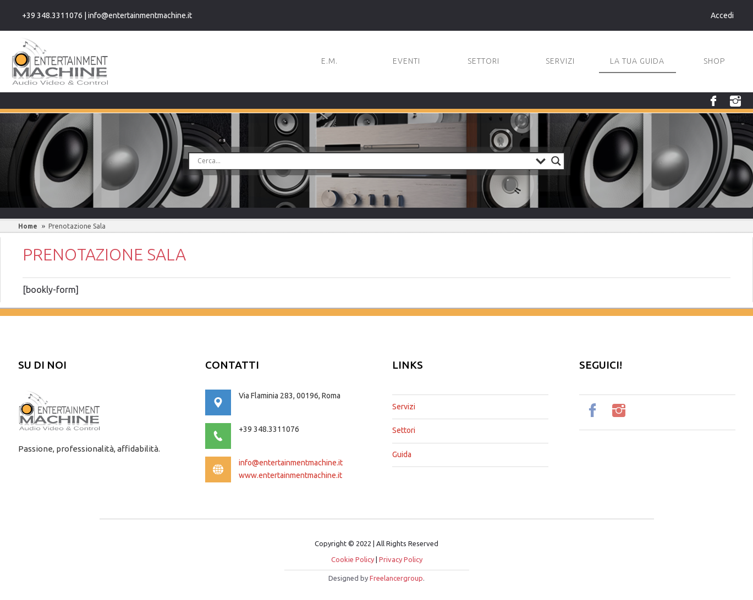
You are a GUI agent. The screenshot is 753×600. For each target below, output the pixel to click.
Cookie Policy (352, 559)
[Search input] (363, 161)
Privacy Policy (400, 559)
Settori (403, 430)
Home (27, 226)
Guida (401, 454)
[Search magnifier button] (556, 161)
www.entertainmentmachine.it (290, 475)
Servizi (403, 406)
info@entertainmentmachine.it (291, 462)
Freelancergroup (396, 578)
